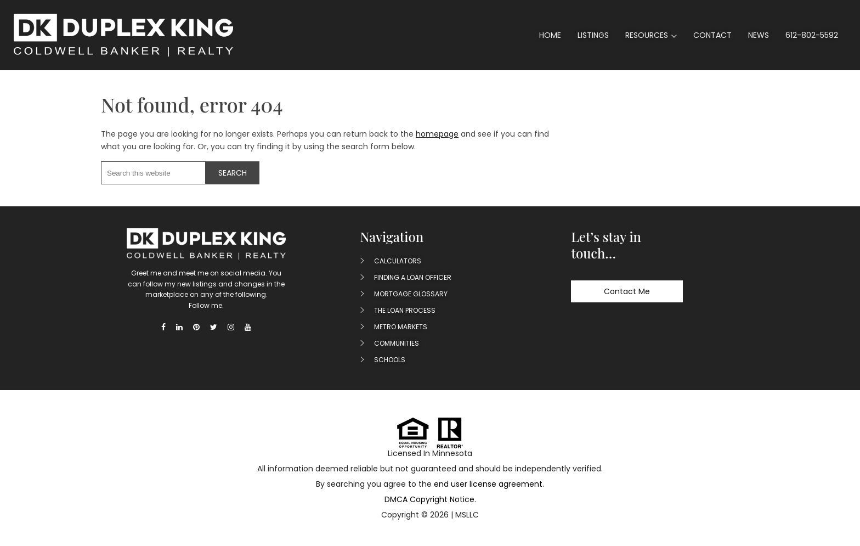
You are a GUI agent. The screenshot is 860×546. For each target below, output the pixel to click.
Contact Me (627, 291)
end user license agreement (488, 484)
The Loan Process (404, 310)
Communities (396, 343)
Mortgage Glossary (411, 294)
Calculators (397, 261)
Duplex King (123, 35)
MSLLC (467, 514)
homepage (437, 133)
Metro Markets (400, 326)
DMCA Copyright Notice (429, 499)
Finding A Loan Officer (412, 277)
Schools (389, 359)
